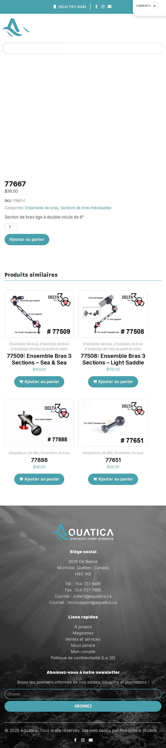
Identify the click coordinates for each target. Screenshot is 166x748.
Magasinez (83, 633)
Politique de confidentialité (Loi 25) (83, 657)
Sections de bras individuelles (85, 207)
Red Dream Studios (138, 730)
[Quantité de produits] (11, 227)
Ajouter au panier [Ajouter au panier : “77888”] (41, 479)
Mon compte (83, 651)
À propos (83, 626)
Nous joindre (83, 645)
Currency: (143, 5)
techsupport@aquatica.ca (92, 602)
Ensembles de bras (41, 207)
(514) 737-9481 (72, 7)
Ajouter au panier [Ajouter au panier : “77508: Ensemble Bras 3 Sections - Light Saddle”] (115, 381)
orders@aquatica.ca (92, 596)
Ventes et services (83, 639)
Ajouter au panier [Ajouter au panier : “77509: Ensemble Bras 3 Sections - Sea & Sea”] (41, 381)
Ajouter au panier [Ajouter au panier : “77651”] (115, 479)
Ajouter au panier (26, 239)
